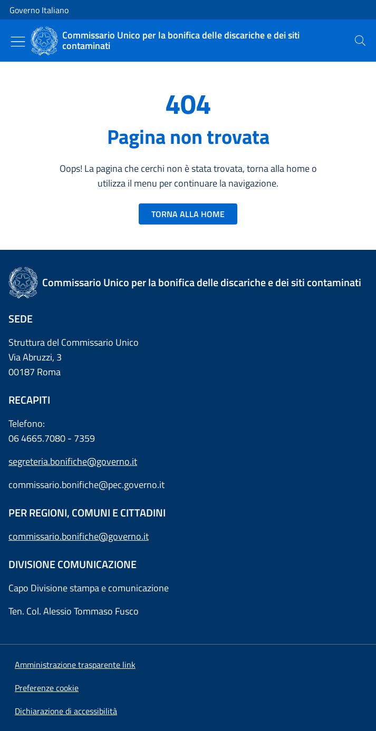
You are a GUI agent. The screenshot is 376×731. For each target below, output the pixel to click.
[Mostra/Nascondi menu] (17, 41)
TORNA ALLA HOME (188, 214)
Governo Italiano (39, 10)
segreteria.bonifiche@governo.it (72, 461)
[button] (47, 687)
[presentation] (360, 40)
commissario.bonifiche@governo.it (78, 536)
